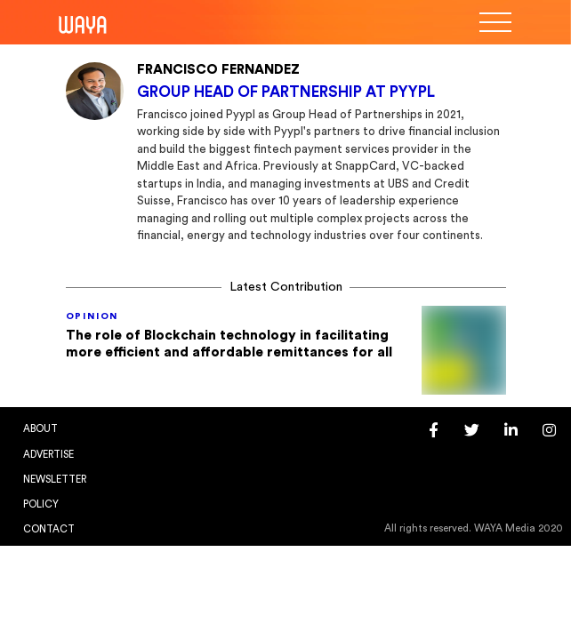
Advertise (48, 455)
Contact (49, 529)
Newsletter (54, 479)
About (40, 429)
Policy (41, 504)
